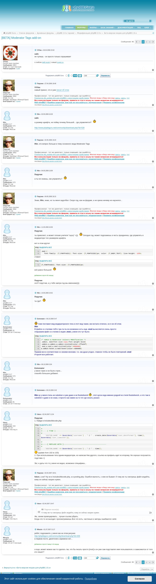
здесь (117, 98)
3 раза (18, 101)
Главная (69, 28)
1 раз (18, 68)
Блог (147, 28)
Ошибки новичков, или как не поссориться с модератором (74, 103)
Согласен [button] (140, 579)
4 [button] (149, 42)
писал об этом (62, 90)
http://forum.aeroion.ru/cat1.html (52, 105)
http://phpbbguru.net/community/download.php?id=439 (57, 536)
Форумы (81, 28)
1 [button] (139, 42)
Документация (125, 28)
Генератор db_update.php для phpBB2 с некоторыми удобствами (61, 98)
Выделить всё (45, 247)
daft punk (46, 62)
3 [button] (146, 42)
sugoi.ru (60, 62)
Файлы (93, 28)
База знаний (107, 28)
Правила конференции (113, 103)
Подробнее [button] (91, 578)
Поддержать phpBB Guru (54, 75)
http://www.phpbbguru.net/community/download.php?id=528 (59, 128)
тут (128, 98)
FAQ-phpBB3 (40, 103)
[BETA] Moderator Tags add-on (21, 37)
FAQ (139, 28)
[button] (136, 42)
